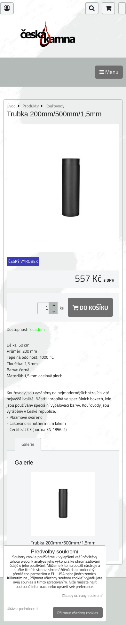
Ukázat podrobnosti (22, 608)
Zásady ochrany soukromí (82, 595)
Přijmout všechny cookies (77, 613)
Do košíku (90, 307)
